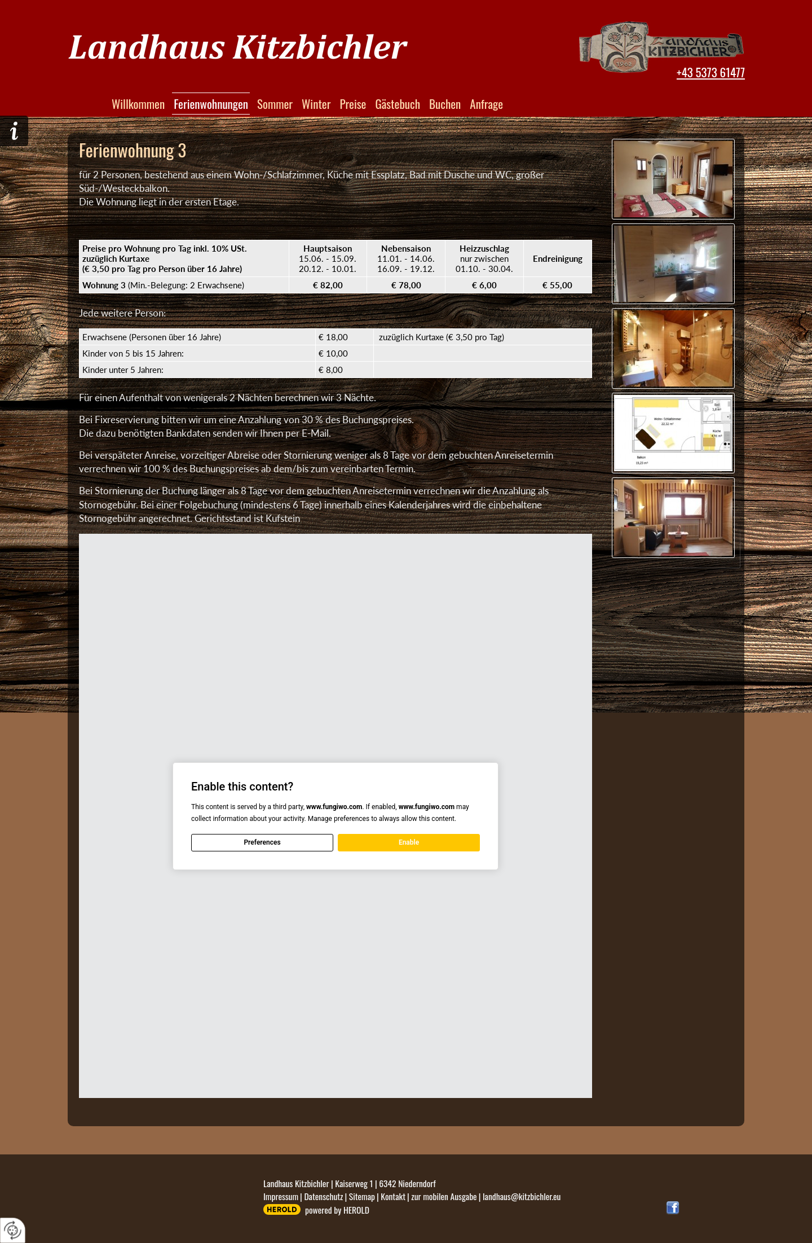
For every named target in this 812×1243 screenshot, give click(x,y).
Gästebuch (397, 103)
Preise (352, 103)
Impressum (280, 1196)
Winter (316, 103)
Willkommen (138, 103)
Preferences (262, 842)
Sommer (275, 103)
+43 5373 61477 (711, 72)
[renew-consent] (12, 1230)
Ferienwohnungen (211, 103)
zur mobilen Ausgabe (443, 1196)
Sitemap (362, 1196)
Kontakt (393, 1196)
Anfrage (486, 103)
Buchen (445, 103)
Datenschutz (323, 1196)
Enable (409, 842)
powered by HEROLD (337, 1209)
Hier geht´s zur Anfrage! (14, 131)
